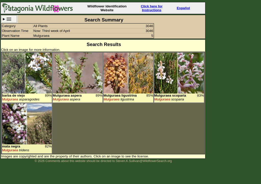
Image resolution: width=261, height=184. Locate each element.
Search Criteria (9, 19)
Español (183, 8)
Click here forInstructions (151, 8)
